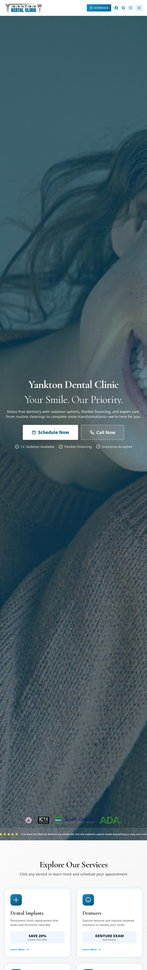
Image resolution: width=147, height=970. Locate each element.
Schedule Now (50, 432)
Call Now (102, 432)
